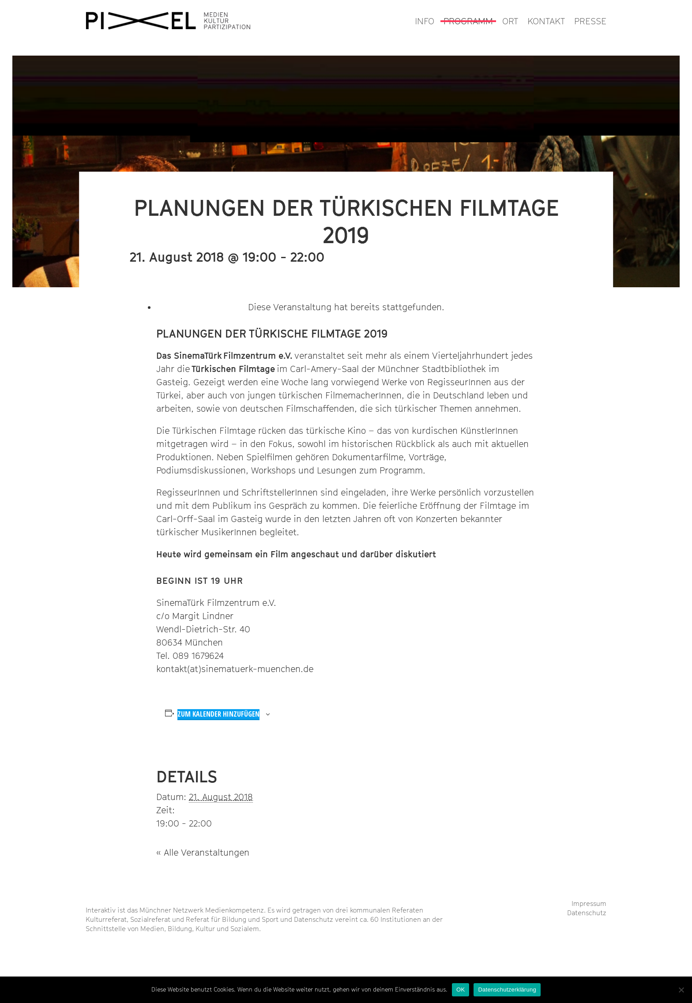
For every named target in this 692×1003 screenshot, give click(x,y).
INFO (424, 21)
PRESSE (590, 21)
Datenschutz (586, 913)
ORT (510, 21)
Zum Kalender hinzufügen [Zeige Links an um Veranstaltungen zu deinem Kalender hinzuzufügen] (218, 714)
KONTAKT (546, 21)
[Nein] (681, 989)
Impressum (589, 903)
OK (460, 989)
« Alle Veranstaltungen (202, 852)
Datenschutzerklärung (507, 989)
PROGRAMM (468, 21)
